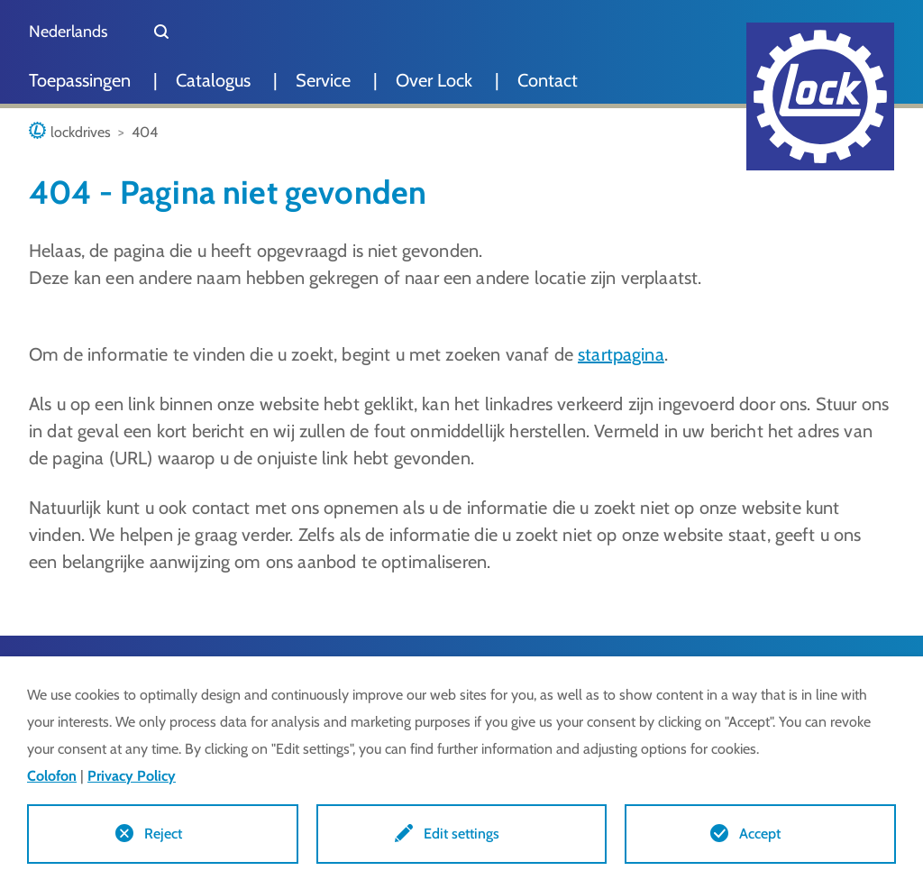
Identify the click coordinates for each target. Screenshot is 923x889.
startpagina (621, 354)
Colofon (52, 775)
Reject (163, 833)
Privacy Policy (131, 775)
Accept (760, 833)
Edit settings (461, 833)
